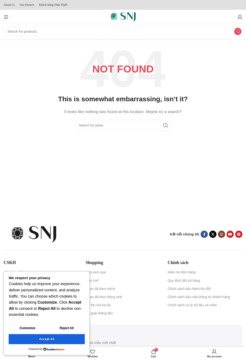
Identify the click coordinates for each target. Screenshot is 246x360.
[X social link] (212, 234)
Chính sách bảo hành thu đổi (189, 289)
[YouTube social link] (230, 234)
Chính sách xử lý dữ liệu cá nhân (192, 305)
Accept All (46, 339)
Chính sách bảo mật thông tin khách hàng (199, 297)
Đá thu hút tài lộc (98, 305)
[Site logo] (123, 17)
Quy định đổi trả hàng (184, 280)
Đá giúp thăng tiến (99, 313)
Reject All (67, 328)
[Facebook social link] (204, 234)
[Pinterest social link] (238, 234)
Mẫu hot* (92, 280)
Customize (27, 328)
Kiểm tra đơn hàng (182, 272)
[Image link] (34, 234)
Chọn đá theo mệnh (100, 289)
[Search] (123, 31)
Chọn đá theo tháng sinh (104, 297)
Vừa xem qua (96, 272)
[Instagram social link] (221, 234)
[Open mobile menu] (6, 17)
